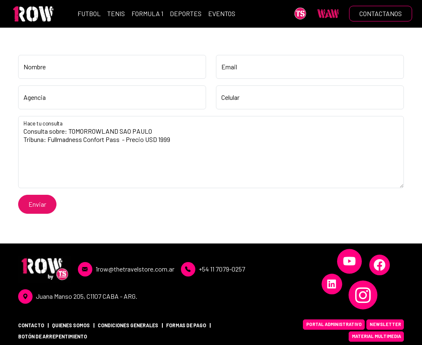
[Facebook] (379, 265)
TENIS (116, 13)
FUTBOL (89, 13)
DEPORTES (186, 13)
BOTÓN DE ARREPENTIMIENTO (52, 336)
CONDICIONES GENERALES (128, 325)
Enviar (37, 204)
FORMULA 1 (147, 13)
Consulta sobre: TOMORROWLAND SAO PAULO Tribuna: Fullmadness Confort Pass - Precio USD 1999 (211, 152)
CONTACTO (31, 325)
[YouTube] (349, 261)
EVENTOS (221, 13)
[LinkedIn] (331, 284)
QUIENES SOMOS (71, 325)
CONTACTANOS (380, 13)
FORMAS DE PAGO (186, 325)
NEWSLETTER (385, 324)
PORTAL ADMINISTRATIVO (334, 324)
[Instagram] (363, 295)
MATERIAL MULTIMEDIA (376, 336)
